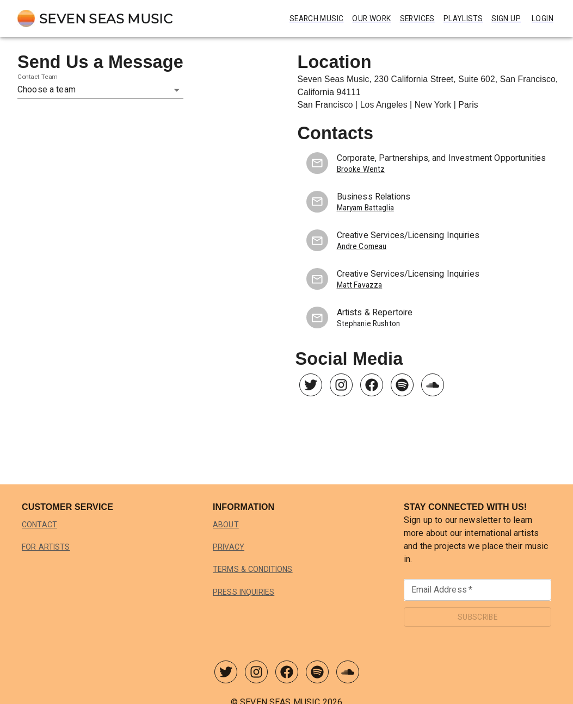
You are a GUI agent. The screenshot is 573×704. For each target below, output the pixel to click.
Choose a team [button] (46, 89)
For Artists (47, 547)
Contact (40, 524)
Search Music (300, 18)
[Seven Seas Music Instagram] (341, 387)
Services (410, 18)
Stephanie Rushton (369, 324)
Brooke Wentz (361, 169)
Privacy (230, 547)
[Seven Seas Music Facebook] (371, 387)
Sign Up (504, 18)
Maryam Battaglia (366, 208)
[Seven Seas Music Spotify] (402, 387)
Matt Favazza (360, 285)
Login (542, 18)
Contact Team (37, 76)
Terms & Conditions (256, 569)
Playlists (459, 18)
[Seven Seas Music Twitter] (310, 387)
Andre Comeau (362, 246)
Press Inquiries (247, 592)
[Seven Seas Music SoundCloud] (432, 387)
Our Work (360, 18)
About (226, 524)
